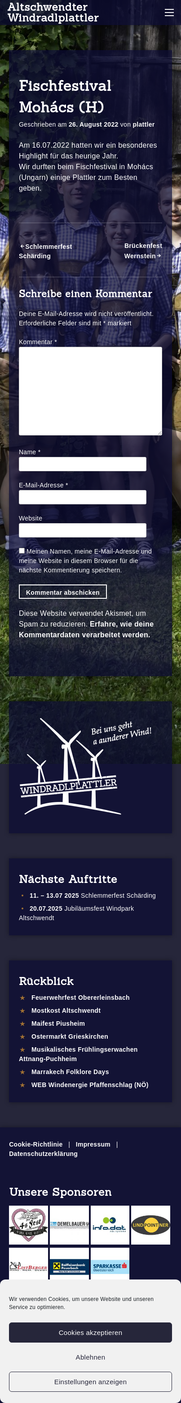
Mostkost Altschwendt (66, 1010)
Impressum (93, 1144)
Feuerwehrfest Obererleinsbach (80, 997)
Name (29, 452)
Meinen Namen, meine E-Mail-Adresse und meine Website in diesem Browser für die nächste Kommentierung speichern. (85, 561)
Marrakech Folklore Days (70, 1071)
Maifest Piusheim (58, 1023)
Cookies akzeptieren (91, 1332)
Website (30, 518)
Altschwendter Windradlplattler (53, 12)
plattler (143, 124)
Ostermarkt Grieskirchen (69, 1036)
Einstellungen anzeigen (90, 1382)
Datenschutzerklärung (43, 1153)
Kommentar (38, 341)
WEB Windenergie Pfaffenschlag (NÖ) (90, 1084)
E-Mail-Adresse (43, 485)
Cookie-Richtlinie (35, 1144)
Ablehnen (91, 1357)
